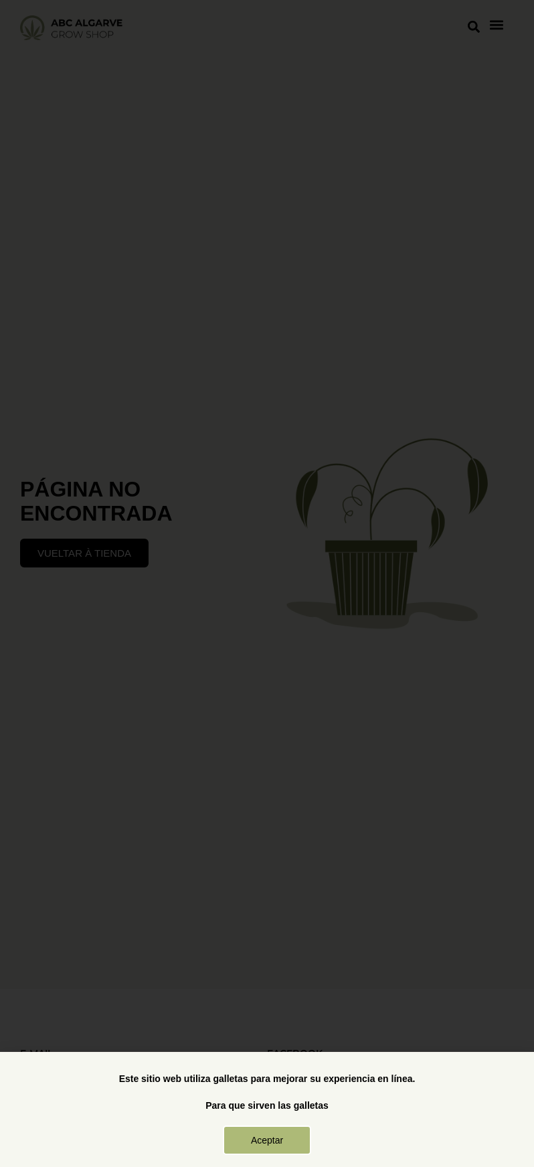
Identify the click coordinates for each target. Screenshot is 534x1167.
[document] (267, 583)
